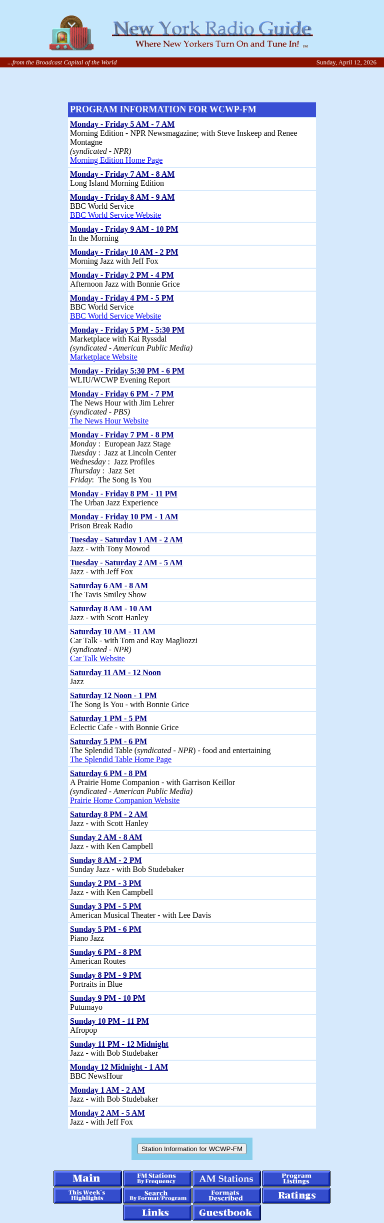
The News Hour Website (109, 420)
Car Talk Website (97, 658)
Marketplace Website (104, 357)
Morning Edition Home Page (116, 160)
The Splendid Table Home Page (121, 759)
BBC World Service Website (115, 215)
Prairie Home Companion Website (125, 800)
